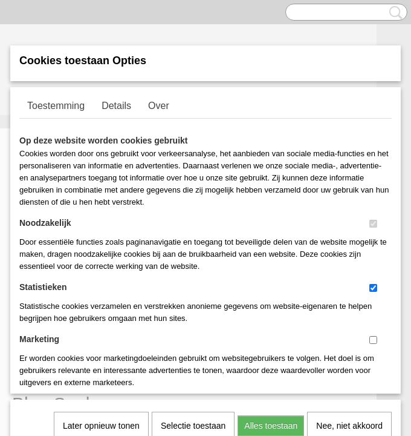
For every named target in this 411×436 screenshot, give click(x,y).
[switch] (373, 224)
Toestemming (56, 106)
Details (116, 106)
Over (158, 106)
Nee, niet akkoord (349, 267)
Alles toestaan (270, 267)
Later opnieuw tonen (101, 267)
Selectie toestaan (193, 267)
